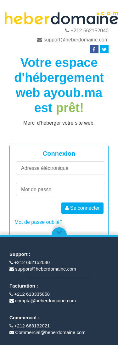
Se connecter (82, 208)
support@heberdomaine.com (73, 39)
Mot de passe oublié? (38, 222)
